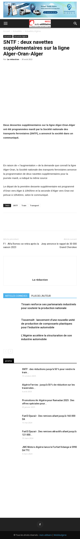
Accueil (6, 31)
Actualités (17, 31)
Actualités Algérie (33, 31)
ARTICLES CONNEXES (16, 296)
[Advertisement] (40, 484)
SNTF (15, 205)
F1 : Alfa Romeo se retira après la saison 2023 (21, 245)
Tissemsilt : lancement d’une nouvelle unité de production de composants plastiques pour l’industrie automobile (48, 323)
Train (23, 205)
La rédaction (13, 59)
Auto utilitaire (45, 535)
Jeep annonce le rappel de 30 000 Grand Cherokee (59, 245)
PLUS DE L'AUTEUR (41, 296)
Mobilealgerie (60, 535)
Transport (34, 205)
